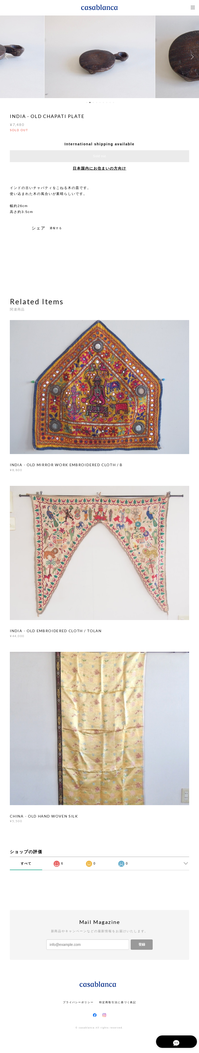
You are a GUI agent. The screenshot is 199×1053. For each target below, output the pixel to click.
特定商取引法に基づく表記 (117, 1002)
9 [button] (113, 102)
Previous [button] (7, 56)
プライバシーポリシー (78, 1002)
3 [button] (93, 102)
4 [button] (96, 102)
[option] (100, 56)
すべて (26, 863)
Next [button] (191, 56)
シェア (39, 228)
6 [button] (103, 102)
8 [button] (109, 102)
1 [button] (86, 102)
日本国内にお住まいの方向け (99, 168)
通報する (56, 228)
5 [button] (99, 102)
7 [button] (106, 102)
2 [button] (89, 102)
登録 (141, 944)
